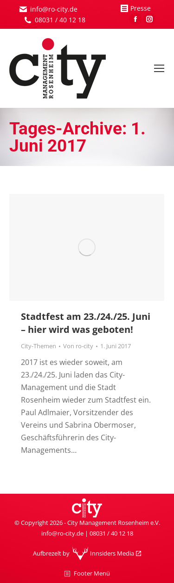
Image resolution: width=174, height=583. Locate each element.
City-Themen (38, 346)
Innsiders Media (112, 553)
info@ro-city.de (53, 9)
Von (78, 346)
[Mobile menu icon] (159, 68)
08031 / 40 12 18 (60, 19)
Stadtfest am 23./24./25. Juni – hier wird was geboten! (85, 323)
